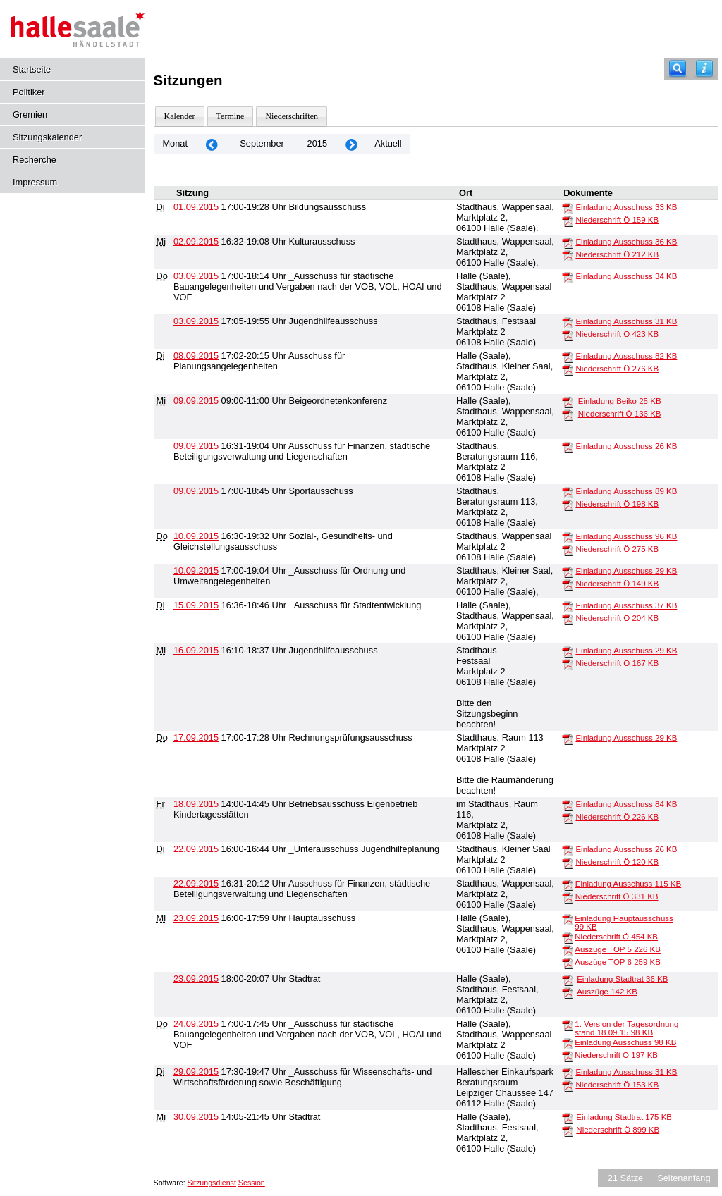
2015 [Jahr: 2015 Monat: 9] (317, 143)
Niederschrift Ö (617, 220)
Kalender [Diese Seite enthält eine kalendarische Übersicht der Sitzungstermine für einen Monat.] (179, 116)
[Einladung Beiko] (567, 401)
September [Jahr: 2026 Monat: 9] (262, 143)
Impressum (35, 182)
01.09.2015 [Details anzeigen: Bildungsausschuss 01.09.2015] (196, 207)
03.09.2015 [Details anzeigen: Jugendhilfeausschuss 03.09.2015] (196, 321)
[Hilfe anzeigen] (704, 69)
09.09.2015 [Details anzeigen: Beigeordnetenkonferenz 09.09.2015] (196, 400)
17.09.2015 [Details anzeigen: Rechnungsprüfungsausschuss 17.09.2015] (196, 737)
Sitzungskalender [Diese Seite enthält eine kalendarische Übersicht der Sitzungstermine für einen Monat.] (47, 137)
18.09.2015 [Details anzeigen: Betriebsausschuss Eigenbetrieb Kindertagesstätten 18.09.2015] (196, 804)
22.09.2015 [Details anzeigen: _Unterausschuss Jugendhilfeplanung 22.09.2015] (196, 849)
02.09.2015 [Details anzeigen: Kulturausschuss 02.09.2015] (196, 241)
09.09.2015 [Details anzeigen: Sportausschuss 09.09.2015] (196, 491)
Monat (175, 143)
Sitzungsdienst (212, 1182)
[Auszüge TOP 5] (567, 950)
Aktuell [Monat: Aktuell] (387, 143)
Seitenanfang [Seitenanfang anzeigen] (683, 1178)
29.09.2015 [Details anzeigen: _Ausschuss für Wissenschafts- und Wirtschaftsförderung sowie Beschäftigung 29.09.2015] (196, 1071)
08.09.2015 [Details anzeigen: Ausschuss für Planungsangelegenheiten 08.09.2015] (196, 355)
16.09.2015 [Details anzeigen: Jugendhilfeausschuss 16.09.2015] (196, 650)
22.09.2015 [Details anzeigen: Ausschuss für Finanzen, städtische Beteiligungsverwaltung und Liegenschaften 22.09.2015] (196, 883)
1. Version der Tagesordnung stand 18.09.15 (626, 1028)
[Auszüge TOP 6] (567, 962)
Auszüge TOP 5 (618, 949)
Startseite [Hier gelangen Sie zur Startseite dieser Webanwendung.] (32, 69)
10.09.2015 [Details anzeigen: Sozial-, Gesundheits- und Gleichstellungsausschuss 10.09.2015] (196, 536)
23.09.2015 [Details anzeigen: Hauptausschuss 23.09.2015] (196, 918)
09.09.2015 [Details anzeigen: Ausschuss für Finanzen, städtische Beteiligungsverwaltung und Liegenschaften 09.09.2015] (196, 445)
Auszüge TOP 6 (618, 962)
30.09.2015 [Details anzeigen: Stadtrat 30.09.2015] (196, 1116)
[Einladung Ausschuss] (567, 208)
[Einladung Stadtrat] (567, 979)
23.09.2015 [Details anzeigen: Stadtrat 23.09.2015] (196, 978)
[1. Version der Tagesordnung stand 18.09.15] (567, 1025)
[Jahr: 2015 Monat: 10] (351, 144)
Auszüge (607, 991)
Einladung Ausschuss (626, 207)
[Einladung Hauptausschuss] (567, 919)
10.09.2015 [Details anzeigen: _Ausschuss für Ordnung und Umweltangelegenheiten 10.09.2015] (196, 570)
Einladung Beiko (619, 401)
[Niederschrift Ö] (567, 220)
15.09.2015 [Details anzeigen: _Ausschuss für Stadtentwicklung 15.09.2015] (196, 605)
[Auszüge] (567, 992)
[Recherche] (677, 69)
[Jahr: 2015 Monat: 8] (211, 144)
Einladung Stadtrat (622, 979)
